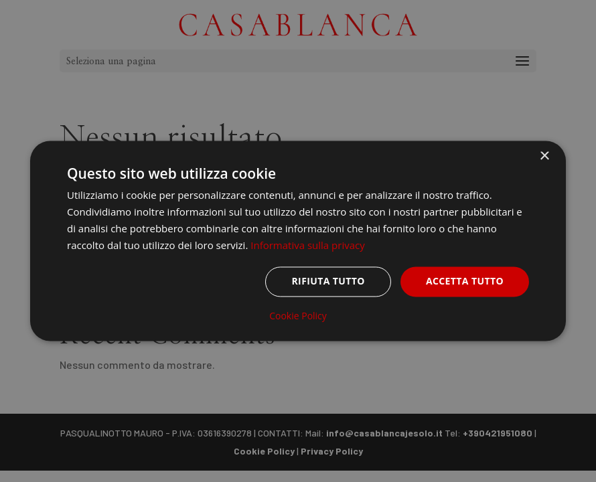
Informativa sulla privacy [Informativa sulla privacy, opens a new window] (307, 245)
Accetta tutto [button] (465, 281)
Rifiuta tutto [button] (327, 281)
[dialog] (298, 241)
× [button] (544, 156)
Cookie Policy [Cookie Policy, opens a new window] (298, 317)
